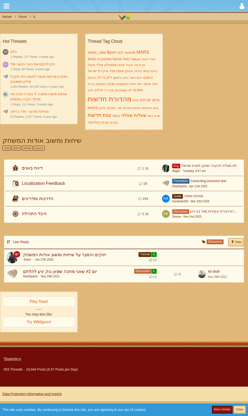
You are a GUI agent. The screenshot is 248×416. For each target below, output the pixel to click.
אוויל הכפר (148, 59)
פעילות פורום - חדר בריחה (29, 111)
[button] (6, 6)
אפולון (129, 71)
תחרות (114, 122)
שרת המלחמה (98, 122)
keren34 (130, 52)
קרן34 (116, 116)
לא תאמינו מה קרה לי (118, 90)
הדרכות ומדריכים (38, 198)
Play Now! (39, 301)
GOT (120, 52)
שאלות (140, 115)
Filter (236, 242)
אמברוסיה (116, 71)
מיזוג (135, 100)
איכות (121, 65)
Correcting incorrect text (208, 181)
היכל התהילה (34, 213)
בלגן (13, 51)
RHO (126, 59)
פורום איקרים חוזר (128, 108)
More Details (222, 409)
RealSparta (179, 186)
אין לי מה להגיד (135, 65)
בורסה (138, 71)
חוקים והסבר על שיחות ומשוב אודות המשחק (64, 254)
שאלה (127, 115)
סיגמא (93, 108)
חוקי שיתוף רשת (147, 84)
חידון (90, 90)
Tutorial (145, 254)
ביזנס (154, 71)
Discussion (143, 271)
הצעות (39, 148)
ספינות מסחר (193, 196)
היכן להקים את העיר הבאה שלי (32, 64)
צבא (155, 108)
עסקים (111, 108)
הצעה (111, 84)
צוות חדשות (99, 115)
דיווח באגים (32, 168)
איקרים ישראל (98, 71)
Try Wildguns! (39, 322)
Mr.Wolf (213, 271)
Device (176, 216)
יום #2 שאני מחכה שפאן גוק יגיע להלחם (60, 271)
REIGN (117, 59)
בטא (146, 71)
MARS (143, 52)
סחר (6, 148)
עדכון (102, 108)
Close (239, 409)
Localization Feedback (43, 183)
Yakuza (135, 59)
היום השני (136, 77)
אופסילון (110, 65)
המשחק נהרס (96, 84)
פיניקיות (146, 108)
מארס (138, 90)
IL (154, 254)
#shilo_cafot (97, 52)
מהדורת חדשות (110, 99)
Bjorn (111, 52)
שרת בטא (154, 116)
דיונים (16, 148)
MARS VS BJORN (99, 59)
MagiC (176, 171)
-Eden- (27, 259)
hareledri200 (180, 201)
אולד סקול (95, 65)
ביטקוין (92, 77)
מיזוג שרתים (149, 100)
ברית (102, 77)
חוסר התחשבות (126, 84)
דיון (109, 77)
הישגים (148, 77)
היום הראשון (120, 77)
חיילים (99, 90)
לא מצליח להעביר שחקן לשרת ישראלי (208, 166)
